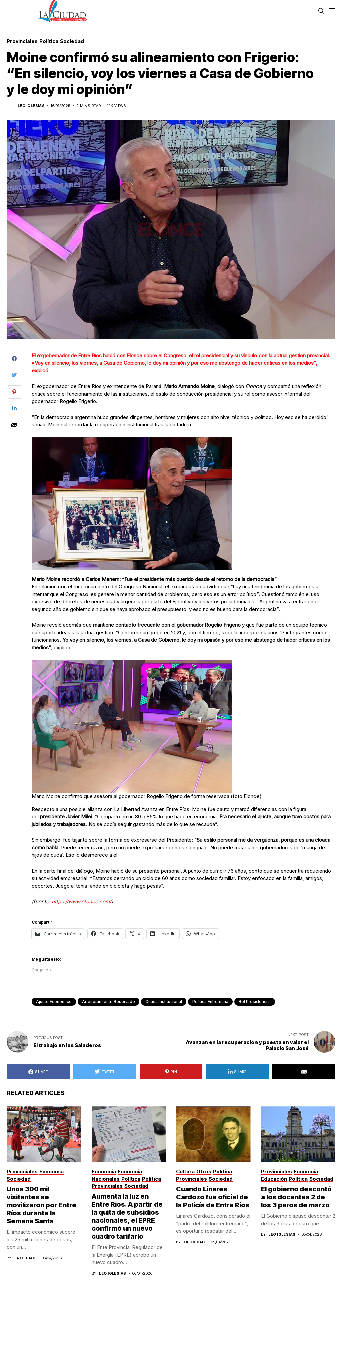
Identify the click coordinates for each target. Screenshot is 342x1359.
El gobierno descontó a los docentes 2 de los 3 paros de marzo (296, 1197)
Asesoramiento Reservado (108, 1001)
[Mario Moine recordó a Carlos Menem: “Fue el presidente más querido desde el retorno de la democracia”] (132, 503)
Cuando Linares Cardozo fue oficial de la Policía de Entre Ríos (212, 1197)
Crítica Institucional (163, 1001)
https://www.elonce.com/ (81, 901)
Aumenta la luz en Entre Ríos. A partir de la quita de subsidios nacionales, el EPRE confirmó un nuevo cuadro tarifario (127, 1216)
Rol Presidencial (255, 1001)
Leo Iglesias (31, 106)
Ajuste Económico (54, 1001)
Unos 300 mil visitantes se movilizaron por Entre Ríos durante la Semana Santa (41, 1205)
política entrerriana (210, 1001)
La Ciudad (25, 1258)
